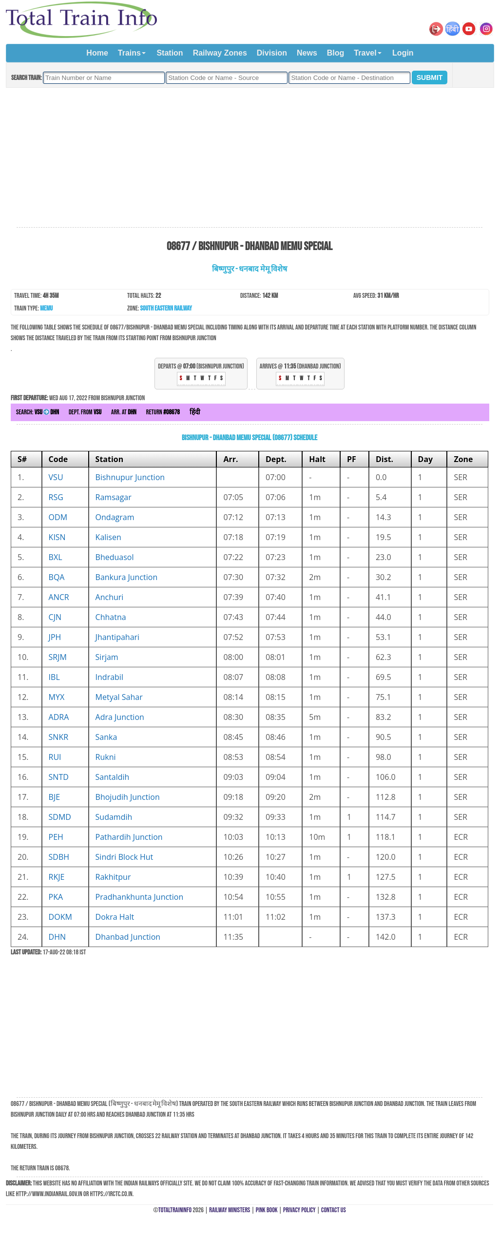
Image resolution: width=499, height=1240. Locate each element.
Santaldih (113, 777)
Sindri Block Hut (125, 857)
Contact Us (333, 1210)
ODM (58, 517)
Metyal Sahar (119, 697)
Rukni (106, 757)
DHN (57, 936)
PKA (56, 896)
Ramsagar (114, 497)
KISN (57, 537)
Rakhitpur (113, 877)
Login (403, 53)
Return (163, 412)
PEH (56, 837)
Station (169, 53)
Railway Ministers (229, 1210)
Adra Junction (120, 717)
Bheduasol (115, 557)
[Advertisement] (249, 158)
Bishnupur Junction (130, 477)
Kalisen (108, 537)
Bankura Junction (127, 577)
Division (272, 53)
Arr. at (123, 412)
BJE (54, 797)
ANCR (59, 597)
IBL (54, 677)
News (307, 53)
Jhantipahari (118, 637)
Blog (336, 53)
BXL (55, 557)
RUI (55, 757)
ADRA (59, 717)
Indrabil (109, 677)
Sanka (106, 737)
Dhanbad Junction (128, 936)
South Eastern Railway (166, 308)
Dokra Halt (115, 916)
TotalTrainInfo (175, 1210)
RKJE (57, 877)
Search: (37, 412)
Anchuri (110, 597)
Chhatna (111, 617)
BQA (57, 577)
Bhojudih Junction (128, 797)
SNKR (59, 737)
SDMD (60, 817)
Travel (365, 53)
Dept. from (85, 412)
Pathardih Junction (129, 837)
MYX (57, 697)
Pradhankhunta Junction (140, 896)
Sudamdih (114, 817)
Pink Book (267, 1210)
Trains (129, 53)
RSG (56, 497)
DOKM (60, 916)
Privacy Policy (299, 1210)
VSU (56, 477)
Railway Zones (220, 53)
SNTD (59, 777)
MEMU (46, 308)
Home (97, 53)
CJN (55, 617)
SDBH (59, 857)
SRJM (58, 657)
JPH (55, 637)
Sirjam (107, 657)
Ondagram (115, 517)
